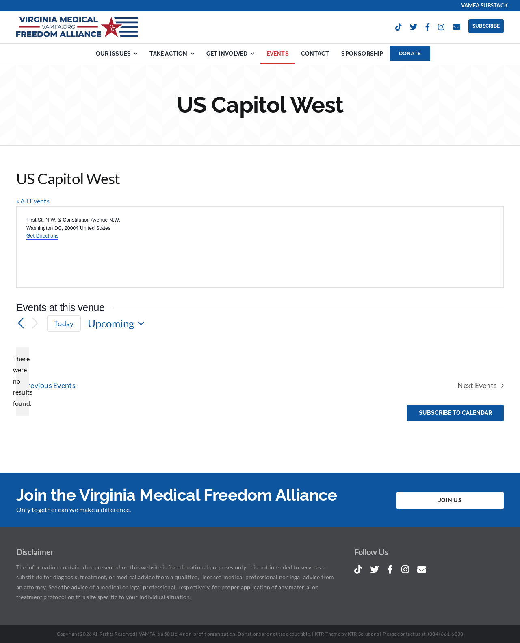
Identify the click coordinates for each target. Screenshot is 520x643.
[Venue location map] (381, 246)
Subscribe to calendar (455, 413)
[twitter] (413, 27)
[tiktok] (398, 27)
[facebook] (427, 27)
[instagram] (441, 27)
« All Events (33, 201)
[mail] (456, 27)
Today (64, 323)
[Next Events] (35, 323)
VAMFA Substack (484, 5)
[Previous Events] (21, 323)
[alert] (22, 381)
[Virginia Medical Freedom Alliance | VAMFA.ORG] (77, 20)
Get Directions (42, 236)
